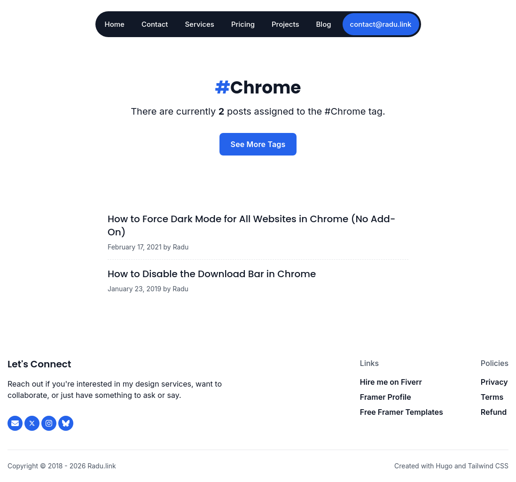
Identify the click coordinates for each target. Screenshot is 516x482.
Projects (285, 24)
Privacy (494, 382)
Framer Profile (385, 397)
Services (199, 24)
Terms (492, 397)
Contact (154, 24)
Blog (323, 24)
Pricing (243, 24)
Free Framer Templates (401, 412)
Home (115, 24)
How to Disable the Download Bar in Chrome (212, 273)
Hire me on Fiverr (391, 382)
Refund (494, 412)
